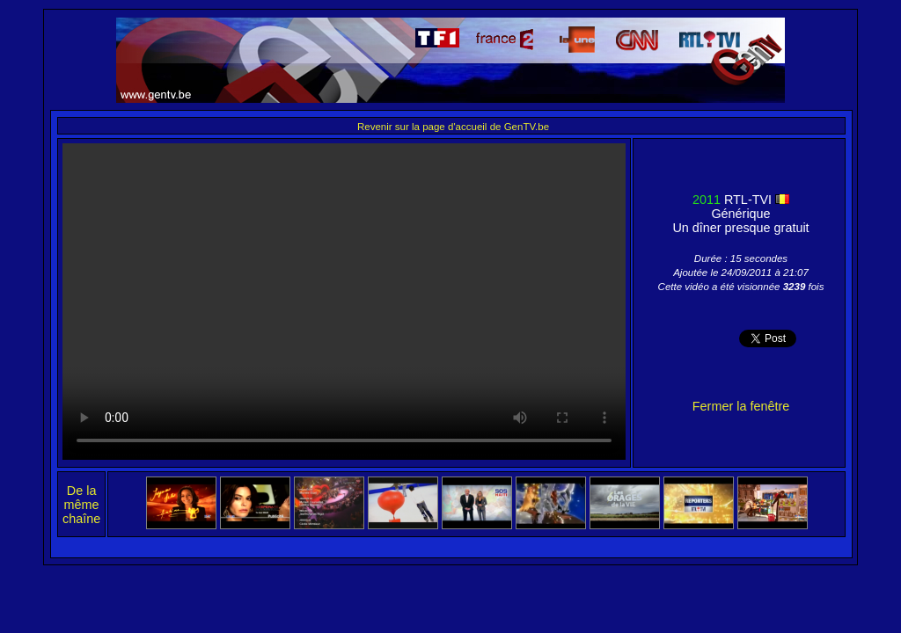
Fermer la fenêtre (740, 406)
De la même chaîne (81, 505)
